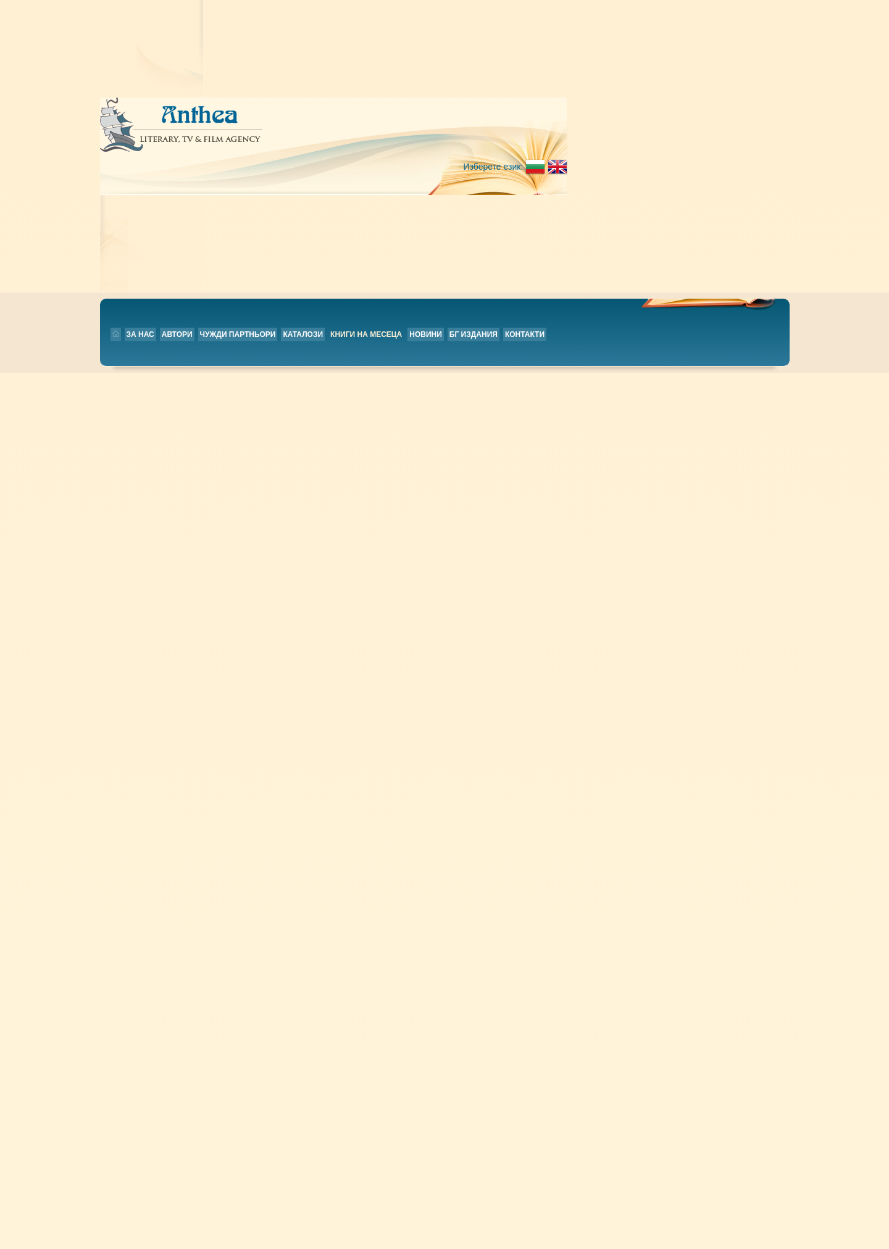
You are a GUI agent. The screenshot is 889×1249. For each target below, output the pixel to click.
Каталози (418, 133)
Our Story (342, 707)
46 (511, 817)
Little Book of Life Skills (374, 588)
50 (603, 817)
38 (326, 817)
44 (465, 817)
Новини (540, 133)
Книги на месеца (481, 133)
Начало (385, 849)
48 (557, 817)
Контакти (639, 133)
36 (281, 817)
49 (580, 817)
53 (673, 817)
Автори (292, 133)
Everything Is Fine (358, 229)
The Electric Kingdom (366, 348)
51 (626, 817)
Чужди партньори (353, 133)
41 (395, 817)
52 (649, 817)
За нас (255, 133)
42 (419, 817)
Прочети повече (598, 272)
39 (350, 817)
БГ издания (588, 133)
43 (442, 817)
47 (534, 817)
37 (303, 817)
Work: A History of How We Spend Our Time (409, 468)
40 (373, 817)
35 (257, 817)
